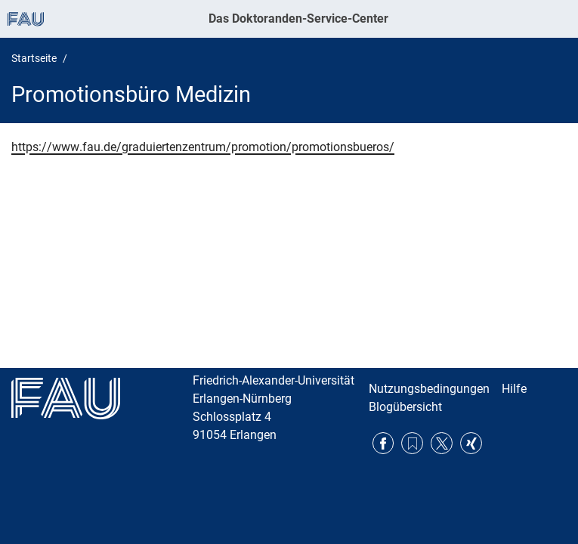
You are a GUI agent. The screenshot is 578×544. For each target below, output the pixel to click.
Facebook (383, 443)
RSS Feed (412, 443)
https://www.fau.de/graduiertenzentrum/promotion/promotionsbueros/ (202, 147)
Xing (471, 443)
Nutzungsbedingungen (429, 389)
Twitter (442, 443)
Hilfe (514, 389)
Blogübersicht (405, 407)
